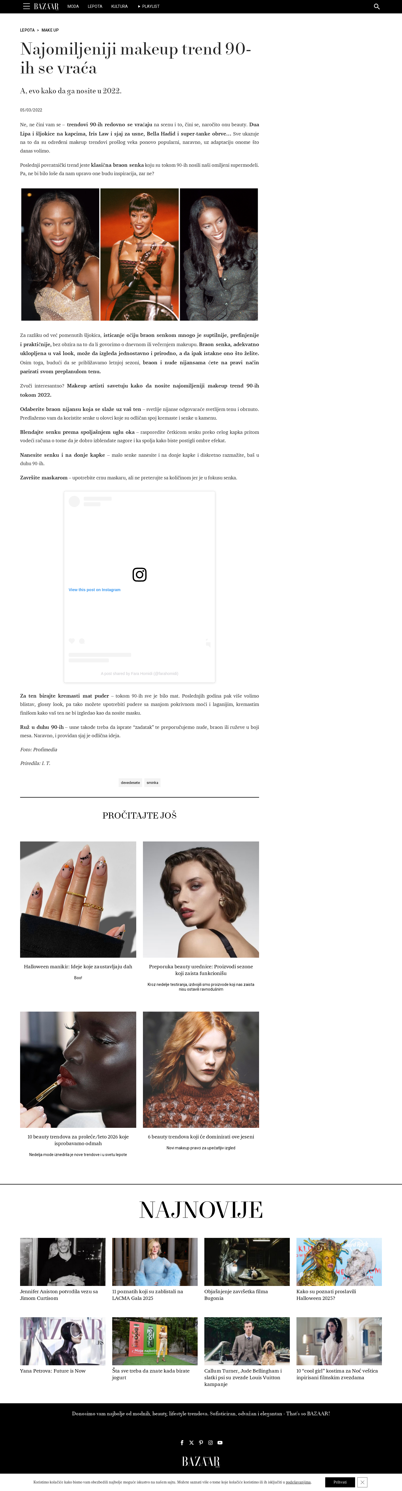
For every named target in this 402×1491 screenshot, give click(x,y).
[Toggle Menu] (26, 6)
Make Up (50, 30)
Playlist (151, 6)
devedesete (130, 783)
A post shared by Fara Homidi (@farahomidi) (139, 673)
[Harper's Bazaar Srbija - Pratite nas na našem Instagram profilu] (210, 1442)
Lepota (95, 6)
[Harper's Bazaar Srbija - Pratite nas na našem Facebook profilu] (182, 1442)
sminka (152, 783)
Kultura (119, 6)
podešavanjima (298, 1482)
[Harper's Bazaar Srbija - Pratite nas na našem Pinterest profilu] (201, 1442)
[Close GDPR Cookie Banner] (362, 1482)
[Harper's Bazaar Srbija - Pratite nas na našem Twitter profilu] (191, 1442)
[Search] (377, 7)
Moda (73, 6)
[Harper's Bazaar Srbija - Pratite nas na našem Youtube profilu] (220, 1442)
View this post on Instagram (95, 590)
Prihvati (340, 1482)
